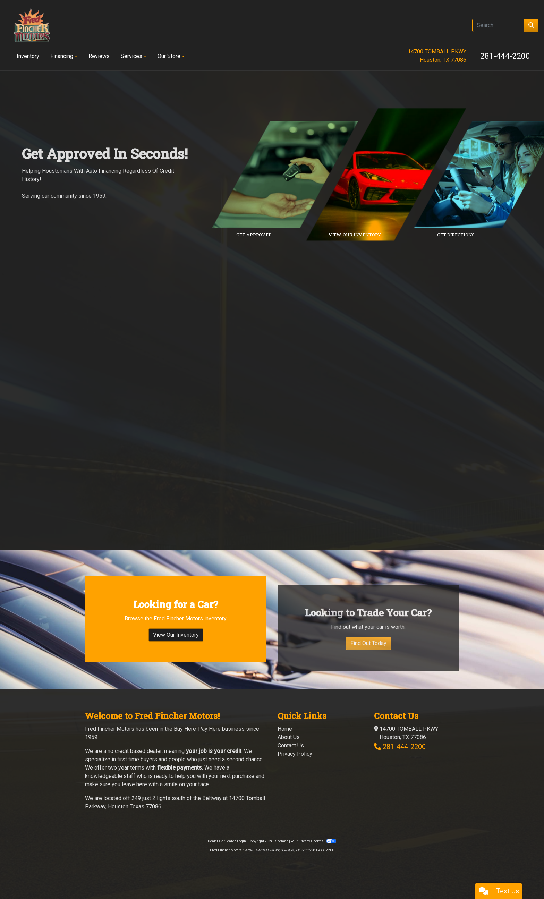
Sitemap (281, 849)
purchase (243, 784)
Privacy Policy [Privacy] (295, 762)
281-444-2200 (505, 55)
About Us (289, 745)
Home (285, 737)
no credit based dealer (135, 759)
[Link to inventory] (391, 174)
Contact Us (291, 753)
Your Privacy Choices (313, 849)
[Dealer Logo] (32, 25)
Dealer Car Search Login (227, 849)
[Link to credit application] (290, 174)
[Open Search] (498, 25)
